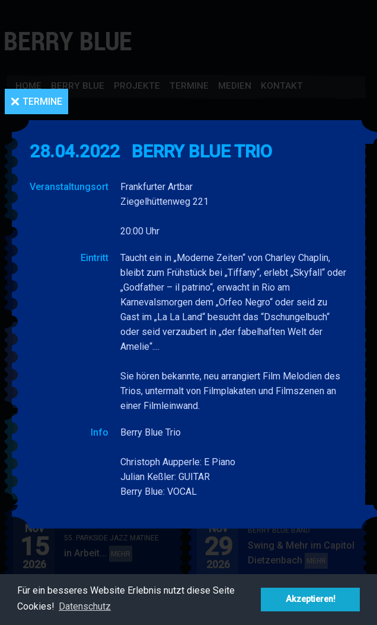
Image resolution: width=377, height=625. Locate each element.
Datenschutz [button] (85, 606)
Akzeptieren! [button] (311, 599)
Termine (42, 101)
